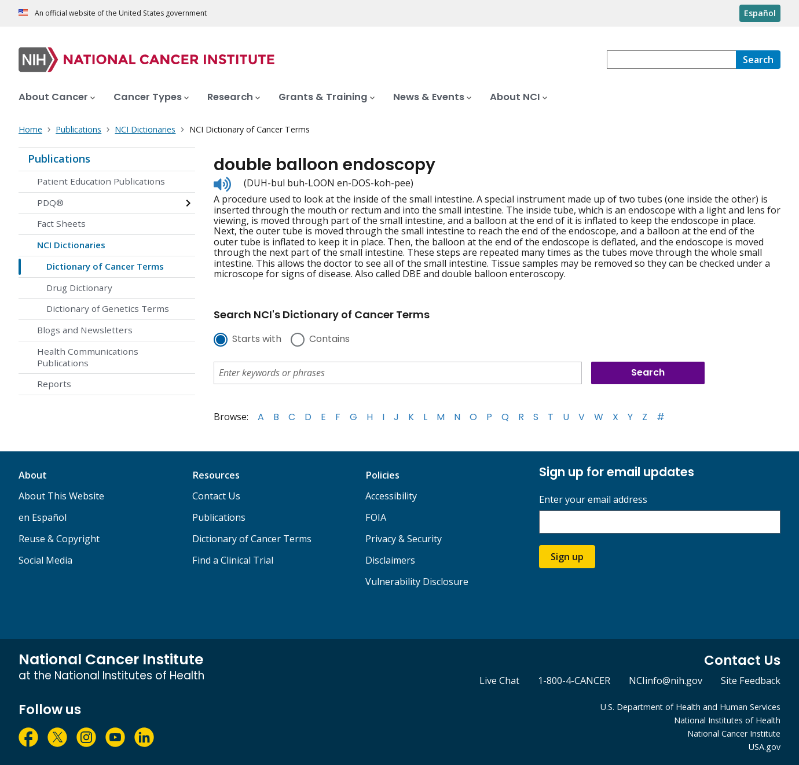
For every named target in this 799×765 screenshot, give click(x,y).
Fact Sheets (61, 223)
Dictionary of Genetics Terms (107, 308)
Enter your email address (593, 500)
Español (760, 13)
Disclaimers (390, 560)
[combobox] (671, 59)
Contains (329, 339)
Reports (54, 383)
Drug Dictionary (79, 287)
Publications (59, 158)
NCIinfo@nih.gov (665, 680)
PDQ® (50, 202)
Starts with (256, 339)
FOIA (375, 517)
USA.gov (764, 746)
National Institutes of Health (727, 720)
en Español (43, 517)
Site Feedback (750, 680)
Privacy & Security (403, 538)
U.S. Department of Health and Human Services (690, 706)
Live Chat (499, 680)
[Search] (758, 59)
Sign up (567, 556)
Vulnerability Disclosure (416, 581)
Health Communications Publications (87, 357)
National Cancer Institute (733, 733)
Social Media (45, 560)
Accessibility (391, 496)
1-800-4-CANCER (574, 680)
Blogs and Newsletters (85, 330)
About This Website (61, 496)
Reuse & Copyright (59, 538)
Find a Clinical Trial (232, 560)
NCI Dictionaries (71, 245)
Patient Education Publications (101, 181)
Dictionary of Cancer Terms (105, 266)
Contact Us (216, 496)
